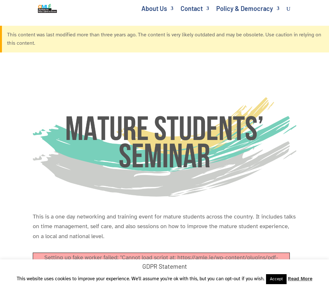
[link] (51, 7)
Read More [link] (300, 279)
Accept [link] (276, 279)
